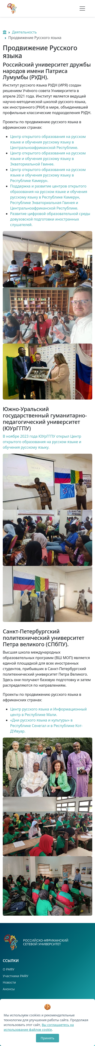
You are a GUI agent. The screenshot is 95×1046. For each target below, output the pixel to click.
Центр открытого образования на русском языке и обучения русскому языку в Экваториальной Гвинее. (48, 159)
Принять (47, 1038)
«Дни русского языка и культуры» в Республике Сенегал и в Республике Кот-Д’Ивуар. (46, 726)
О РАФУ (8, 969)
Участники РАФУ (15, 976)
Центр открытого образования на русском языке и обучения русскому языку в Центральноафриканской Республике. (48, 142)
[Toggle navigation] (82, 8)
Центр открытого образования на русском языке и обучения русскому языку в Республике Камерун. (48, 175)
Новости (9, 982)
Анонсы (9, 989)
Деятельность (24, 32)
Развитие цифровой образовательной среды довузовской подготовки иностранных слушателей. (50, 219)
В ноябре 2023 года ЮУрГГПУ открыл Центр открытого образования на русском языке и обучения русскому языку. (42, 442)
